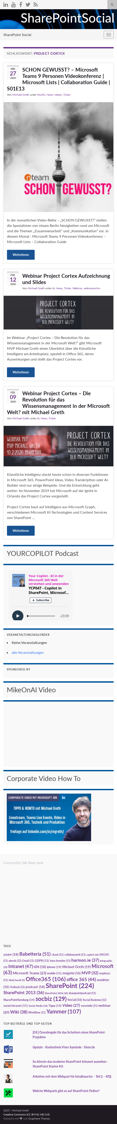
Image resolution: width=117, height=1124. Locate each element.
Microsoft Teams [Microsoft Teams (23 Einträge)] (29, 973)
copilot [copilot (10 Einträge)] (92, 954)
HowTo (41, 94)
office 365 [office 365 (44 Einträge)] (81, 979)
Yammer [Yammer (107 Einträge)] (63, 1011)
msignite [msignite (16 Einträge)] (72, 973)
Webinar (77, 288)
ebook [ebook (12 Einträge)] (15, 960)
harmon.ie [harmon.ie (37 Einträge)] (85, 960)
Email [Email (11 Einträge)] (28, 960)
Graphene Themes (39, 1118)
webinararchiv (92, 288)
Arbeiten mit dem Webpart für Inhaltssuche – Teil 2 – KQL (72, 1076)
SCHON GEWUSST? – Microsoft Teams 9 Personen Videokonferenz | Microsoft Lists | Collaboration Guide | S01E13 (58, 79)
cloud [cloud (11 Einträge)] (57, 954)
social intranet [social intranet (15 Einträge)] (15, 1005)
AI (53, 288)
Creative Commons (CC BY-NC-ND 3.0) (26, 1114)
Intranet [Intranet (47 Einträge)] (20, 966)
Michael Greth (20, 94)
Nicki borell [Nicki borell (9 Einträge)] (17, 980)
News (50, 94)
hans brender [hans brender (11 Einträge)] (60, 960)
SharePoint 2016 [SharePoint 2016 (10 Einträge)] (56, 993)
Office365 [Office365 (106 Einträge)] (46, 978)
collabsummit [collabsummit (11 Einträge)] (75, 954)
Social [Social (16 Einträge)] (75, 1000)
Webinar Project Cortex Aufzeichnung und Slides (66, 279)
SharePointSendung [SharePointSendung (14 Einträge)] (19, 1000)
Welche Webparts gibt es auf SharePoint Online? (66, 1091)
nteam (58, 94)
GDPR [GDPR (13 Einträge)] (42, 960)
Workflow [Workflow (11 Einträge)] (36, 1012)
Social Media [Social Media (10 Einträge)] (38, 1005)
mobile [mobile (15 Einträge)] (54, 973)
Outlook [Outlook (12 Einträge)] (17, 987)
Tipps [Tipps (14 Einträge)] (54, 1005)
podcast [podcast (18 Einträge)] (35, 987)
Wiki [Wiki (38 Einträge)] (18, 1011)
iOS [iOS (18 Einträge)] (40, 967)
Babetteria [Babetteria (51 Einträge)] (35, 954)
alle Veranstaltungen (28, 652)
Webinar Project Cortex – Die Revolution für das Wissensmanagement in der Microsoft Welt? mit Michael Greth (58, 402)
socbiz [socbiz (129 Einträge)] (51, 998)
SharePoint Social (17, 34)
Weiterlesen (21, 255)
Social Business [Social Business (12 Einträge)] (94, 1000)
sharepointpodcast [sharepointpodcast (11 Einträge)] (82, 993)
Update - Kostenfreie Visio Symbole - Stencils (64, 1047)
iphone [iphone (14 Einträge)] (54, 967)
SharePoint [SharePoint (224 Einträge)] (70, 985)
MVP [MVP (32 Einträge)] (89, 972)
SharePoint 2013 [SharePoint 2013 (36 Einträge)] (23, 992)
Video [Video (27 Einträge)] (71, 1005)
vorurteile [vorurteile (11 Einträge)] (89, 1005)
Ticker (66, 94)
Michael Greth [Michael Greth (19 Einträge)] (76, 967)
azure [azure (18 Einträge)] (10, 954)
